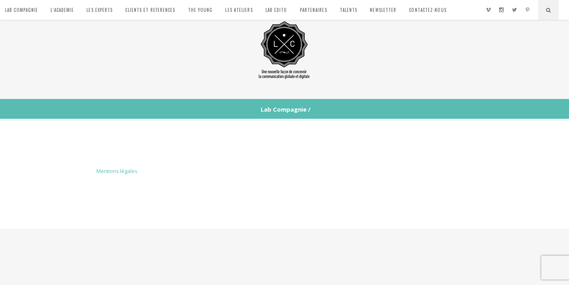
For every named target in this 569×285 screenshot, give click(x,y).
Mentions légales (117, 171)
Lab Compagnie (283, 109)
